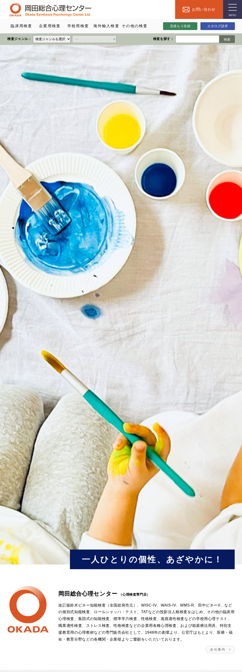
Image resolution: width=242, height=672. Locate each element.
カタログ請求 (217, 26)
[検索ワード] (197, 39)
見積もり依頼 (180, 26)
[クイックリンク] (52, 39)
